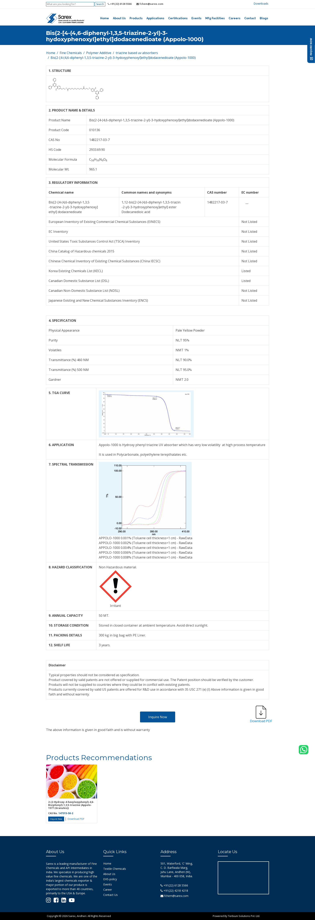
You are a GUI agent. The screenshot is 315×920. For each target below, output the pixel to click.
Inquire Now (157, 717)
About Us (119, 18)
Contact (250, 18)
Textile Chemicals (114, 869)
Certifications (177, 18)
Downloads (261, 3)
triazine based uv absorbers (137, 53)
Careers (234, 18)
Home (104, 18)
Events (196, 18)
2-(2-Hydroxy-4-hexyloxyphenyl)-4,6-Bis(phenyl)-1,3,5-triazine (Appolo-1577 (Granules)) (71, 805)
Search (100, 4)
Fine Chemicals (71, 53)
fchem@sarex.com (174, 896)
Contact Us (110, 895)
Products (136, 18)
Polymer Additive (98, 53)
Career (107, 889)
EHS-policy (110, 879)
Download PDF (76, 819)
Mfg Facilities (215, 18)
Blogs (264, 18)
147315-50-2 (65, 813)
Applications (155, 18)
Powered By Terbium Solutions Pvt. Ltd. (236, 916)
